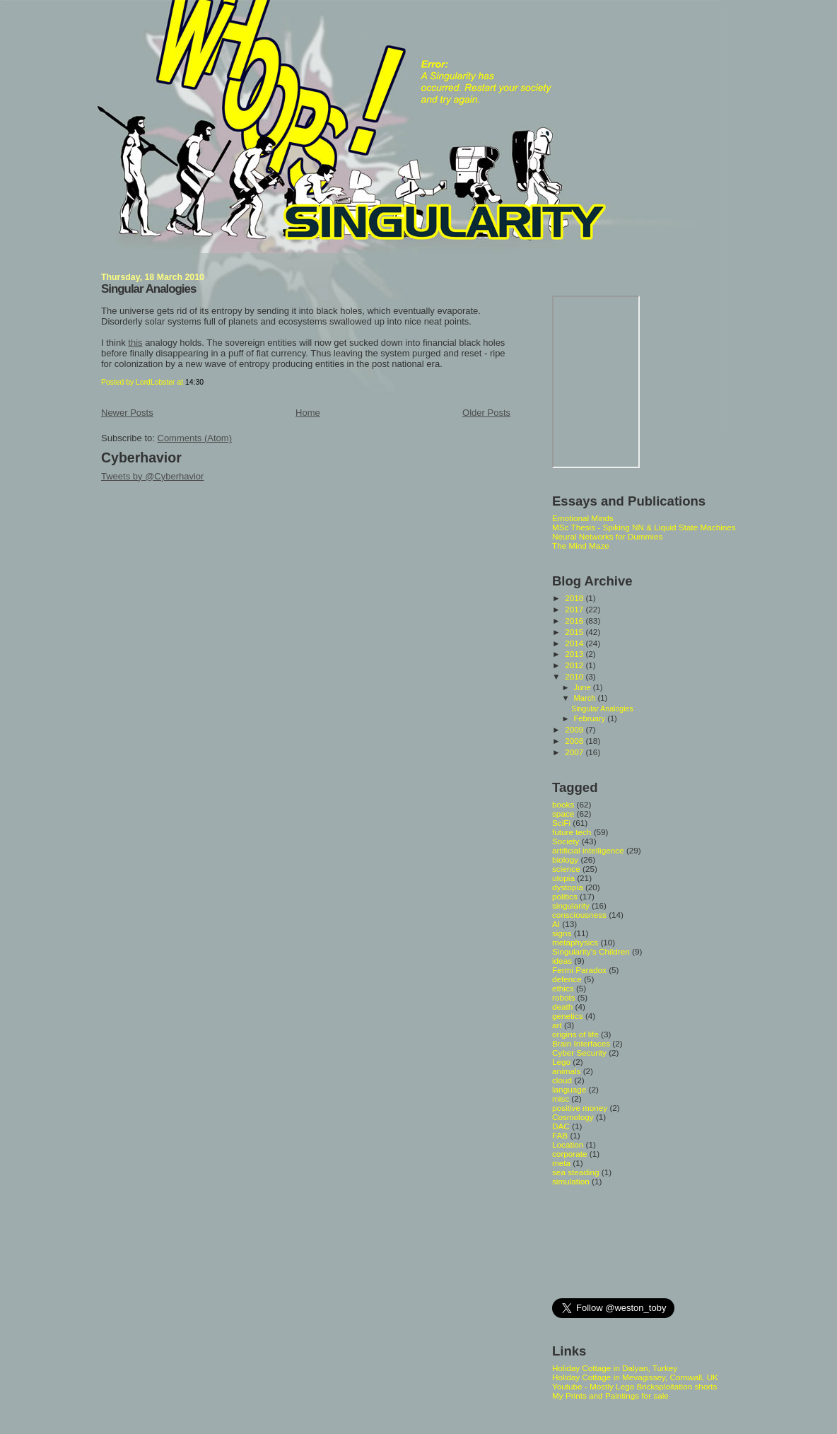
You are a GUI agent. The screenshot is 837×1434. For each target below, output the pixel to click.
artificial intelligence (588, 850)
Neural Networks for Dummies (607, 536)
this (135, 342)
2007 (575, 752)
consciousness (579, 914)
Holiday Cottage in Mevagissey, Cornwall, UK (635, 1377)
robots (563, 997)
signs (561, 933)
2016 (575, 620)
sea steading (575, 1172)
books (563, 804)
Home (307, 412)
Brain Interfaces (581, 1043)
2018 (575, 597)
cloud (562, 1080)
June (583, 687)
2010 (575, 676)
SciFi (561, 822)
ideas (562, 960)
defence (567, 979)
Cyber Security (579, 1052)
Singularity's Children (591, 951)
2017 (575, 609)
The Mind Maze (580, 545)
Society (565, 841)
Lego (561, 1061)
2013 (575, 653)
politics (565, 896)
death (562, 1006)
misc (560, 1098)
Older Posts (486, 412)
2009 (575, 729)
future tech (571, 831)
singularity (571, 905)
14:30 (194, 382)
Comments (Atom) (195, 438)
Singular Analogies (148, 289)
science (566, 868)
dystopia (567, 887)
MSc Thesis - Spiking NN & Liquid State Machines (644, 527)
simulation (571, 1181)
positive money (579, 1107)
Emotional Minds (583, 518)
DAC (561, 1126)
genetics (567, 1015)
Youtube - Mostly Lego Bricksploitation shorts (634, 1386)
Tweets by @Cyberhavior (152, 476)
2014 (575, 643)
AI (556, 923)
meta (561, 1162)
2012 (575, 665)
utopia (563, 877)
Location (567, 1144)
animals (566, 1071)
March (586, 698)
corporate (569, 1153)
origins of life (575, 1034)
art (557, 1025)
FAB (560, 1135)
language (569, 1089)
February (591, 718)
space (563, 813)
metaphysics (575, 942)
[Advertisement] (615, 1241)
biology (565, 859)
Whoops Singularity (47, 20)
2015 (575, 631)
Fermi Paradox (579, 969)
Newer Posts (127, 412)
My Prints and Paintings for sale (610, 1395)
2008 (575, 740)
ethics (563, 988)
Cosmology (573, 1116)
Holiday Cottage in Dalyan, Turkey (614, 1367)
